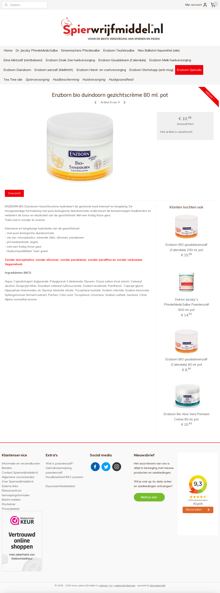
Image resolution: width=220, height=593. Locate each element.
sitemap (103, 585)
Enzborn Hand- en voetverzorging (101, 70)
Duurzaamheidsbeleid (60, 486)
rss (111, 585)
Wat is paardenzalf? (59, 463)
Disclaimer (9, 504)
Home (7, 50)
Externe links (10, 486)
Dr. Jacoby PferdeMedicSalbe (37, 50)
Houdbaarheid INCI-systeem (64, 477)
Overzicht (14, 193)
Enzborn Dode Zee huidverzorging (70, 60)
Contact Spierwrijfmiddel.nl (20, 472)
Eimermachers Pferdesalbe (80, 50)
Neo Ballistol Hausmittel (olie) (159, 50)
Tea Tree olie (12, 79)
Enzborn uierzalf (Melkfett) (53, 70)
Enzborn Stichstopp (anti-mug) (151, 70)
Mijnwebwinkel (157, 585)
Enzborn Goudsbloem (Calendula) (122, 60)
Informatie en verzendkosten (21, 463)
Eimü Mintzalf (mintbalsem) (22, 60)
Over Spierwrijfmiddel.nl (17, 481)
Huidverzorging (93, 79)
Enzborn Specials (189, 70)
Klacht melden (11, 499)
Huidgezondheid (121, 79)
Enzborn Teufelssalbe (118, 50)
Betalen (7, 468)
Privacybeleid (10, 509)
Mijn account (196, 4)
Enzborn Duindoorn (17, 70)
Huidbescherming (66, 79)
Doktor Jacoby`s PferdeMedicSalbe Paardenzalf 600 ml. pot (186, 304)
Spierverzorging (37, 79)
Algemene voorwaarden (18, 477)
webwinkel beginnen (124, 585)
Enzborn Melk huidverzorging (170, 60)
